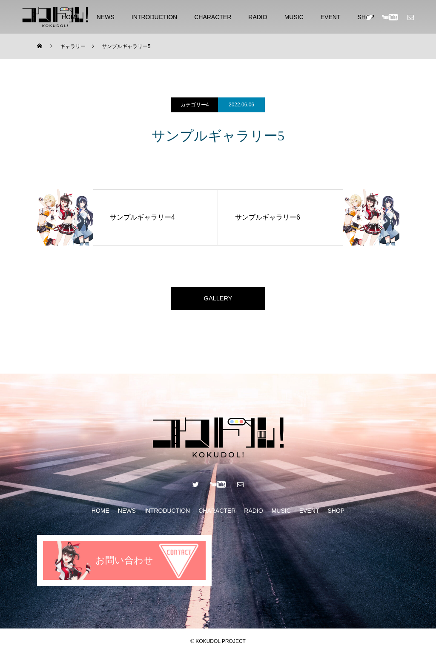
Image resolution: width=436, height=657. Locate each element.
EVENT (331, 17)
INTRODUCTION (154, 17)
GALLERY (218, 299)
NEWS (106, 17)
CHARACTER (212, 17)
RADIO (257, 17)
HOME (100, 513)
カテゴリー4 (195, 105)
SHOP (335, 513)
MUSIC (294, 17)
